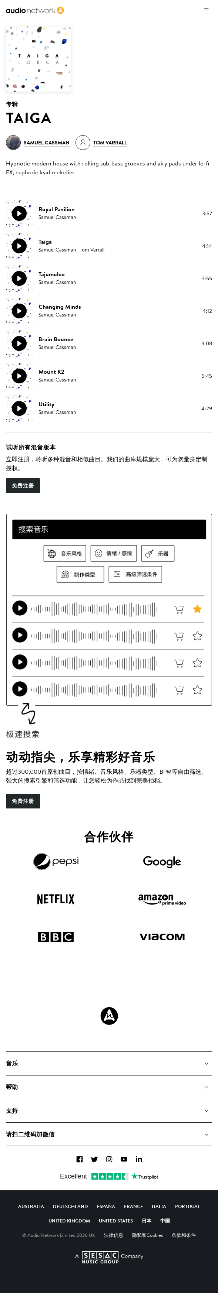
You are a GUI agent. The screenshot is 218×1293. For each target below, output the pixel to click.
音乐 (12, 1063)
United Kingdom (69, 1220)
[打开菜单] (206, 10)
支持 (12, 1110)
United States (116, 1220)
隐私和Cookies (147, 1235)
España (106, 1206)
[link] (35, 10)
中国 (165, 1220)
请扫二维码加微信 (30, 1134)
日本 (146, 1220)
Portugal (187, 1206)
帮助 (12, 1087)
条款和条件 (184, 1235)
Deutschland (70, 1206)
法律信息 (113, 1235)
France (133, 1206)
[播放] (19, 213)
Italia (159, 1206)
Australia (31, 1206)
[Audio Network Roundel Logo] (109, 1016)
